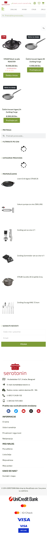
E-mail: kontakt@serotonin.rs (18, 385)
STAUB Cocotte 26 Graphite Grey (30, 277)
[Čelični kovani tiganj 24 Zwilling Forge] (11, 94)
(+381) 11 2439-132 (14, 395)
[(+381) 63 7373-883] (4, 401)
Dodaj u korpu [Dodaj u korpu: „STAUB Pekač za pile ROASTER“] (12, 75)
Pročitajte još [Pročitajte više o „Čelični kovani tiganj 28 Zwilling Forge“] (35, 70)
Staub (34, 9)
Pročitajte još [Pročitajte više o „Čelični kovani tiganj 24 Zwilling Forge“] (11, 120)
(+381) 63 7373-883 (15, 401)
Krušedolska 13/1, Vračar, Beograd (21, 379)
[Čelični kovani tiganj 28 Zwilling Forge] (35, 43)
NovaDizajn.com (32, 488)
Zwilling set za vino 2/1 (26, 230)
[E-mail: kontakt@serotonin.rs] (4, 384)
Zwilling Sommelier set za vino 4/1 (30, 256)
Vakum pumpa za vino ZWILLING (30, 204)
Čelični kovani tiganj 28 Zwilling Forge (35, 60)
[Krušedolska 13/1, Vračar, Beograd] (4, 379)
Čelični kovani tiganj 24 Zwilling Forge (11, 110)
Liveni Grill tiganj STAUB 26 (27, 179)
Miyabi (24, 9)
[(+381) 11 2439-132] (4, 395)
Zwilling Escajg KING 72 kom (28, 302)
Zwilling (13, 9)
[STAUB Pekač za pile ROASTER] (11, 43)
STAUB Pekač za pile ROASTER (12, 60)
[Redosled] (43, 28)
